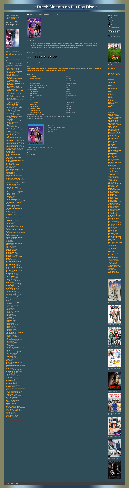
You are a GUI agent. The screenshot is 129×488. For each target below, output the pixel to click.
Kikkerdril (9, 225)
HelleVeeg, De (10, 196)
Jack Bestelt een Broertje (14, 216)
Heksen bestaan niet (12, 192)
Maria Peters (112, 194)
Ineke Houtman (113, 164)
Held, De (8, 195)
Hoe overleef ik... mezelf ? (14, 202)
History (110, 96)
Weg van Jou (10, 397)
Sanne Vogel (112, 248)
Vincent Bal (112, 269)
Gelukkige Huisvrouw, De (14, 175)
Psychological (113, 102)
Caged (8, 124)
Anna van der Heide (114, 121)
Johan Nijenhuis (113, 177)
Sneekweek (9, 341)
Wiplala (8, 401)
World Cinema (10, 18)
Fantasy (110, 94)
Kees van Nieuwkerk (115, 183)
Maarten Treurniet (114, 189)
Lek (7, 240)
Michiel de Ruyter (11, 266)
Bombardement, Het (12, 104)
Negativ (71, 68)
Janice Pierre (112, 167)
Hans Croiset (34, 100)
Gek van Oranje (11, 173)
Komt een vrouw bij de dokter (15, 232)
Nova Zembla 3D (11, 281)
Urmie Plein (31, 70)
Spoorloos (9, 353)
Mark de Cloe (112, 195)
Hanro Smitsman (113, 159)
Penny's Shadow (11, 294)
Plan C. (8, 306)
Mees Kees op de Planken (14, 261)
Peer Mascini (34, 106)
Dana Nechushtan (114, 140)
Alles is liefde (10, 69)
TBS (7, 361)
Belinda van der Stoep (94, 68)
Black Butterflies (11, 93)
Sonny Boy (9, 343)
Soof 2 (8, 346)
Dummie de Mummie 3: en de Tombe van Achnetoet (15, 147)
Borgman (9, 109)
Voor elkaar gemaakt (12, 391)
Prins (7, 312)
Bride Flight (9, 118)
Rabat (7, 318)
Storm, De (9, 356)
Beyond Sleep (10, 89)
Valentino (9, 377)
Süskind (8, 359)
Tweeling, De (10, 373)
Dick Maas (111, 146)
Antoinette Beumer (114, 124)
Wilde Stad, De (10, 400)
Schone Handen (11, 336)
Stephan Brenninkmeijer (113, 256)
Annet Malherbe (63, 68)
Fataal (7, 155)
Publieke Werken (11, 315)
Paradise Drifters (11, 291)
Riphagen (9, 329)
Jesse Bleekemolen (114, 173)
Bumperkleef (10, 122)
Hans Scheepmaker (114, 161)
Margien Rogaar (113, 192)
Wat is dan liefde (11, 395)
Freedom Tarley (35, 108)
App (7, 77)
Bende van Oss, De (12, 87)
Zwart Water (9, 415)
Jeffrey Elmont (113, 170)
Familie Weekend (11, 154)
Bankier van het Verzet (13, 83)
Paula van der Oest (114, 223)
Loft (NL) (8, 246)
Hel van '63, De (10, 193)
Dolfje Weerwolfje (11, 137)
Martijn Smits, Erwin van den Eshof (114, 202)
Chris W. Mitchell (113, 138)
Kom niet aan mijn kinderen (14, 229)
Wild (7, 398)
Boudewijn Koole (113, 137)
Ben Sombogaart (113, 131)
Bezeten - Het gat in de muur (15, 90)
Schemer (8, 335)
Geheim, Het (10, 172)
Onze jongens (10, 285)
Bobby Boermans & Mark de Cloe (114, 134)
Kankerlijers (9, 220)
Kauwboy (9, 222)
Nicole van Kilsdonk (114, 217)
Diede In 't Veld (113, 147)
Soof (7, 344)
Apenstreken (10, 75)
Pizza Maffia (9, 305)
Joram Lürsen (112, 182)
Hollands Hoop (10, 205)
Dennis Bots (112, 143)
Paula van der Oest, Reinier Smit (114, 225)
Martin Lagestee (113, 206)
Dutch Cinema (10, 15)
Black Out (9, 95)
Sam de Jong (112, 247)
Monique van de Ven (115, 215)
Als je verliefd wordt (12, 71)
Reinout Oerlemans (114, 235)
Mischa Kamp (112, 214)
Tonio (7, 368)
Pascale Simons (113, 218)
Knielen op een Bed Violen (14, 226)
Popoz (8, 309)
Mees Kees (9, 260)
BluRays (9, 53)
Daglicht (8, 128)
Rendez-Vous (10, 324)
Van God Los (10, 379)
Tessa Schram (113, 262)
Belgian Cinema (11, 17)
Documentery (112, 88)
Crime (110, 85)
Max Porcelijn (112, 207)
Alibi (7, 62)
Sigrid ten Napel (35, 110)
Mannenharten (10, 250)
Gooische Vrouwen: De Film (15, 180)
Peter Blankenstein (58, 70)
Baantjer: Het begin (12, 81)
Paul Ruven (112, 220)
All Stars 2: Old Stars (12, 63)
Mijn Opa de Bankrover (13, 270)
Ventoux (8, 380)
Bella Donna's (10, 84)
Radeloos (9, 320)
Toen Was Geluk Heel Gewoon (15, 365)
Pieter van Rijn (113, 230)
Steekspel (9, 355)
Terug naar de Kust (12, 362)
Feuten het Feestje (12, 157)
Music (110, 99)
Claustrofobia (10, 127)
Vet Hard (8, 386)
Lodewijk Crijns (113, 185)
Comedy (111, 84)
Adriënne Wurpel (113, 115)
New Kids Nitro (10, 275)
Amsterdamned (11, 72)
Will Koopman (113, 271)
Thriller (110, 105)
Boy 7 (7, 113)
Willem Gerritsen (113, 272)
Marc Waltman (113, 191)
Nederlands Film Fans (115, 75)
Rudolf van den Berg (115, 242)
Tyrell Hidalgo (34, 102)
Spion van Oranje (11, 352)
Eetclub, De (9, 152)
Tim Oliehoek (112, 263)
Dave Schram (112, 141)
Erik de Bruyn (112, 153)
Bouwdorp (9, 112)
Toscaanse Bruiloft (12, 370)
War (109, 106)
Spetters (8, 349)
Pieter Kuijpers (113, 229)
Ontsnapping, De (11, 284)
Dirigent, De (9, 136)
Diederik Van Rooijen (115, 150)
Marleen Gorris (113, 198)
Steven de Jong (113, 259)
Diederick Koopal (114, 149)
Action (110, 81)
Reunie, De (9, 327)
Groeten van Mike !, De (13, 183)
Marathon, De (10, 253)
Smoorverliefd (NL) (12, 339)
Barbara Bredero (113, 129)
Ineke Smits (112, 165)
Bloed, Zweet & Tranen (13, 96)
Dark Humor (112, 87)
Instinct (8, 211)
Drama (110, 90)
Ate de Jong (112, 127)
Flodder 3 (9, 167)
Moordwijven (10, 273)
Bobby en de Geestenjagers (15, 100)
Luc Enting (111, 188)
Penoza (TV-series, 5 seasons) (15, 296)
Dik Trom (8, 131)
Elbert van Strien (113, 152)
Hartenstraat (10, 186)
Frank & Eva (10, 170)
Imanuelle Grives (40, 68)
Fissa (7, 158)
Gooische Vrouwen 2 (12, 178)
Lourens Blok (112, 186)
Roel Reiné (111, 239)
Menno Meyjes (113, 211)
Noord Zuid (9, 279)
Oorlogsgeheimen (11, 287)
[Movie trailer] (57, 37)
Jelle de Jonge (113, 171)
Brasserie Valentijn (12, 116)
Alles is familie (10, 68)
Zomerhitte (9, 413)
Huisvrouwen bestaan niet (14, 208)
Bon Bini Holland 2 (12, 107)
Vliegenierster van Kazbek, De (15, 388)
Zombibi (8, 412)
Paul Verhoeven (113, 221)
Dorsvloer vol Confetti (13, 140)
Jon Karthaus (112, 180)
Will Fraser (48, 70)
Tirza (7, 364)
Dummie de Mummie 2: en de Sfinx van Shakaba (15, 144)
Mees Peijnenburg (114, 209)
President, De (10, 311)
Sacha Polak (112, 245)
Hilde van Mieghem (114, 162)
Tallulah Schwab (113, 260)
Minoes (8, 272)
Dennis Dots (112, 144)
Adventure (111, 82)
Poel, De (8, 308)
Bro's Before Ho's (11, 121)
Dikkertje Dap (10, 133)
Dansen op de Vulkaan (13, 130)
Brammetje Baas (11, 115)
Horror (110, 97)
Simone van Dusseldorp (112, 250)
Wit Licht (8, 403)
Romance (111, 103)
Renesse (8, 326)
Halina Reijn (112, 158)
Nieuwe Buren (10, 278)
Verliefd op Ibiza (11, 385)
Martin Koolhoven (114, 204)
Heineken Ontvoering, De (14, 189)
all (17, 51)
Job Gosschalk (113, 176)
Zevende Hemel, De (12, 410)
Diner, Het (9, 134)
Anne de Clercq (113, 123)
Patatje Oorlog (10, 293)
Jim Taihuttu (112, 174)
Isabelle (8, 213)
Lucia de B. (9, 249)
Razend (8, 321)
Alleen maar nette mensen (14, 65)
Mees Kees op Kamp (12, 264)
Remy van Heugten (114, 236)
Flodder (8, 163)
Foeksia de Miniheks (12, 169)
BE (15, 51)
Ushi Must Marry (11, 376)
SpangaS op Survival (12, 347)
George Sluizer (113, 156)
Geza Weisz (31, 68)
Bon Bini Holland (11, 106)
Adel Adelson (112, 114)
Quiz (7, 317)
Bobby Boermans (114, 132)
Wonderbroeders (11, 406)
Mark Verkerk (112, 197)
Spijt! (7, 350)
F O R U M (111, 69)
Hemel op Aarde (11, 199)
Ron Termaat (112, 241)
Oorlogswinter (10, 288)
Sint (7, 338)
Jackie (8, 219)
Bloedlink (9, 98)
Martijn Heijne (112, 200)
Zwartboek (9, 416)
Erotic (110, 91)
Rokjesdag (9, 330)
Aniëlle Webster (113, 120)
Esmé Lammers (113, 155)
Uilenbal (8, 374)
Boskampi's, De (11, 110)
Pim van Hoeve (113, 233)
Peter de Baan (113, 227)
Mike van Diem (113, 212)
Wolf (7, 404)
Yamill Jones (39, 70)
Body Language (11, 103)
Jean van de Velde (114, 168)
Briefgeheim (10, 119)
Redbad (8, 323)
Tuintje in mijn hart (12, 371)
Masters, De (9, 255)
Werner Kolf (33, 104)
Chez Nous (9, 125)
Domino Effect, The (12, 139)
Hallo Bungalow (11, 184)
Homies (8, 207)
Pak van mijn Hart (11, 290)
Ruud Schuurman (114, 244)
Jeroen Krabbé (52, 68)
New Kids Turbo (11, 276)
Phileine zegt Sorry (12, 302)
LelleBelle (9, 241)
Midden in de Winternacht (14, 267)
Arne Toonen (112, 126)
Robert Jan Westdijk (114, 238)
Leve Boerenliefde (11, 243)
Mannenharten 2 (11, 252)
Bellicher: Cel (10, 86)
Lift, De (8, 244)
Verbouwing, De (11, 382)
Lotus (7, 247)
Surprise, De (10, 358)
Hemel (8, 198)
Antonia (8, 74)
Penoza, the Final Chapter (14, 299)
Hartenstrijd (9, 187)
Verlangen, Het (10, 383)
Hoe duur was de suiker (13, 201)
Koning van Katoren (12, 235)
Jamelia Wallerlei (35, 112)
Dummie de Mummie (12, 142)
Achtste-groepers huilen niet (15, 59)
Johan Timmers (113, 179)
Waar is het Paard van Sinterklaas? (13, 393)
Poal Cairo (33, 98)
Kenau (8, 223)
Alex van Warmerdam (115, 117)
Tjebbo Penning (113, 265)
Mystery (110, 100)
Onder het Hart (10, 282)
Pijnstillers (9, 303)
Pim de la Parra (113, 232)
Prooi (7, 314)
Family (110, 93)
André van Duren (113, 118)
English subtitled (11, 54)
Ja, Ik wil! (9, 214)
